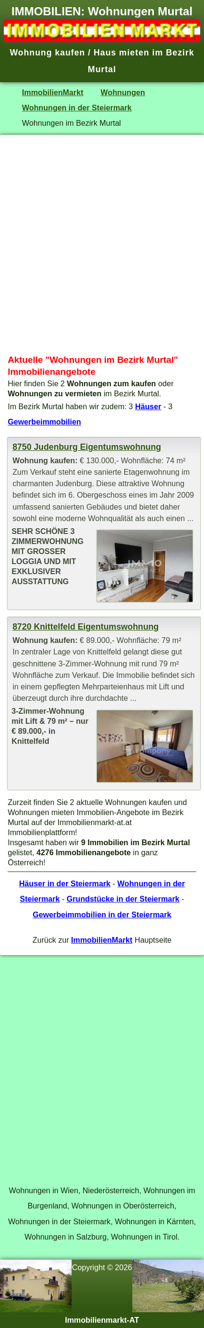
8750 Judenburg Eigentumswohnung (86, 447)
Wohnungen (123, 92)
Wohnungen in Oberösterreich (122, 1205)
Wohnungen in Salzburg (65, 1236)
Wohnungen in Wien (43, 1190)
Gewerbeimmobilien (44, 421)
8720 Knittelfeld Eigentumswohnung (85, 626)
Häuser (148, 406)
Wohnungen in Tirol (144, 1236)
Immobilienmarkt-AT (102, 1320)
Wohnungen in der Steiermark (77, 107)
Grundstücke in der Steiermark (122, 898)
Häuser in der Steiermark (64, 883)
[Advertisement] (102, 244)
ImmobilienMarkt (52, 92)
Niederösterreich (111, 1190)
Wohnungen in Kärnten (154, 1221)
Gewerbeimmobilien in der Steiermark (101, 914)
